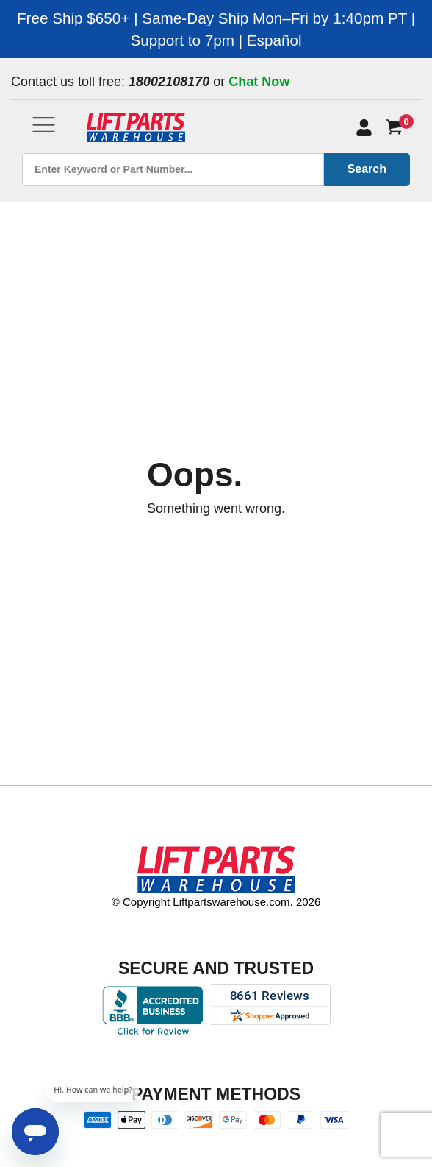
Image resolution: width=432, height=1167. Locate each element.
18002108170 (169, 81)
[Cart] (397, 127)
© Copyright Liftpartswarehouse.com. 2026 (216, 901)
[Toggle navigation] (43, 125)
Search (367, 169)
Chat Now (258, 81)
